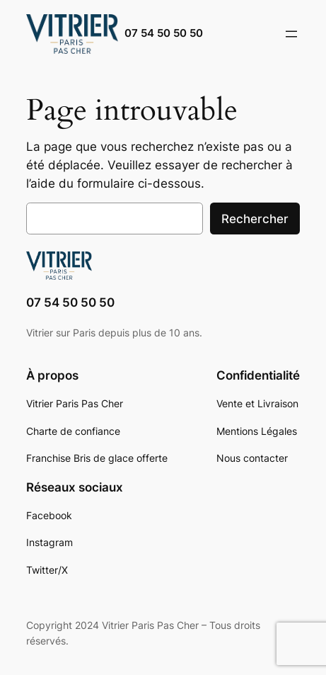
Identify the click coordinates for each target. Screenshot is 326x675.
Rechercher (255, 219)
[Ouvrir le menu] (291, 33)
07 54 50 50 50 (163, 33)
